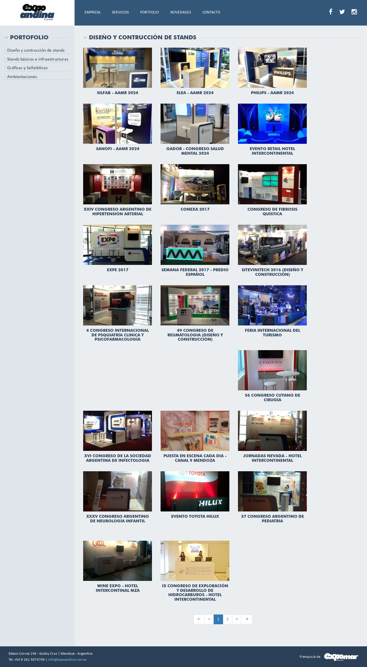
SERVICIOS (120, 12)
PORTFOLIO (149, 12)
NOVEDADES (180, 12)
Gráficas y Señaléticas (26, 68)
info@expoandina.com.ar (67, 660)
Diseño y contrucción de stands (34, 50)
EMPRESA (92, 12)
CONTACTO (211, 12)
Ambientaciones (20, 77)
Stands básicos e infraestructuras (36, 59)
